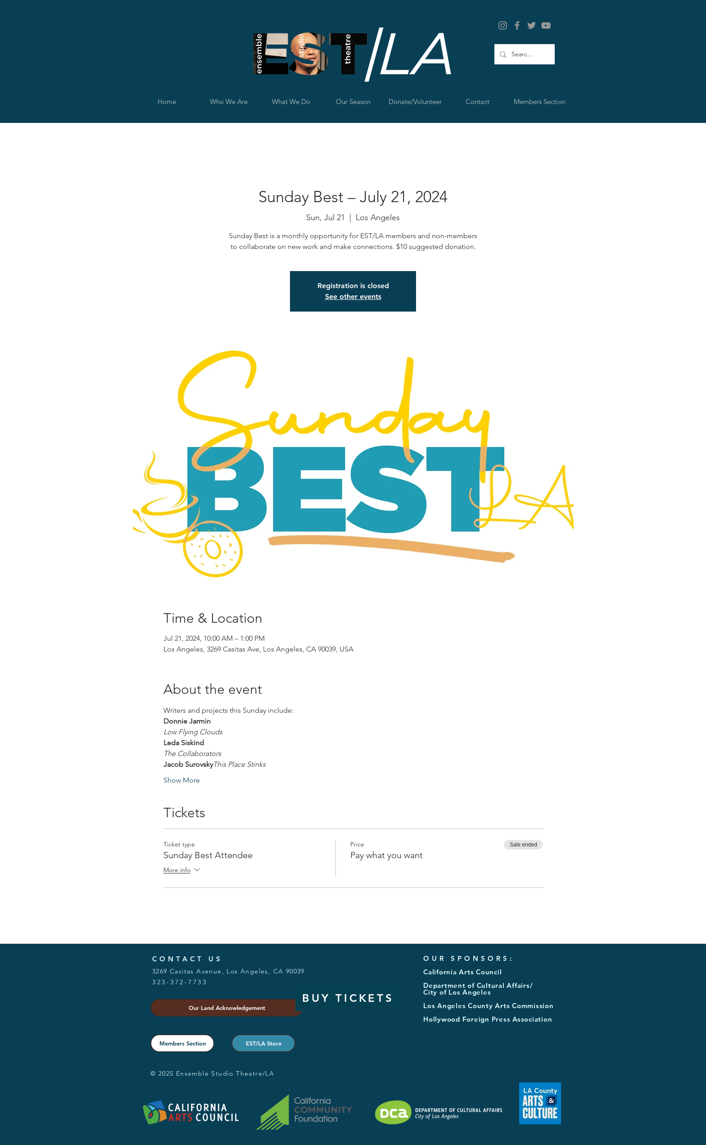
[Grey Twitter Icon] (531, 25)
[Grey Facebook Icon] (517, 25)
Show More (181, 780)
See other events (353, 296)
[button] (291, 101)
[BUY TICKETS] (348, 998)
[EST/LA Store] (263, 1043)
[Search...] (523, 54)
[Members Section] (182, 1043)
